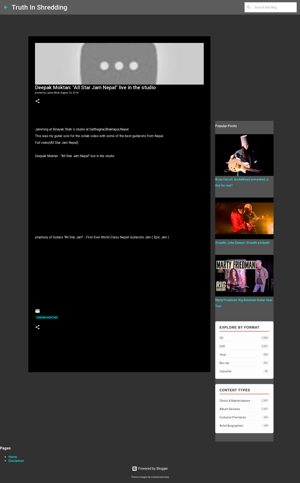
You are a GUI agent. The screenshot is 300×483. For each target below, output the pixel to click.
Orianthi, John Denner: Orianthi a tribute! (242, 242)
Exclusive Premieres (244, 417)
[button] (37, 101)
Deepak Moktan (47, 317)
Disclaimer (16, 461)
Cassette (244, 371)
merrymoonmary (160, 477)
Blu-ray (244, 363)
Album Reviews (244, 409)
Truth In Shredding (39, 7)
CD (244, 338)
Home (12, 457)
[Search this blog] (275, 7)
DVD (244, 346)
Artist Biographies (244, 426)
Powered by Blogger (150, 468)
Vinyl (244, 355)
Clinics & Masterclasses (244, 401)
